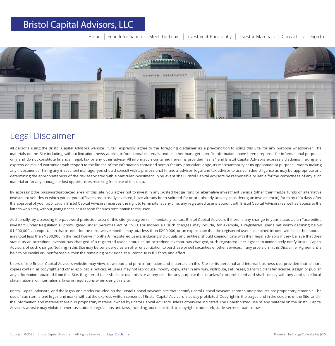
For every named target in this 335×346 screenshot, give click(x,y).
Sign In (317, 36)
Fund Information (124, 36)
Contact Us (293, 36)
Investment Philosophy (208, 36)
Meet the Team (165, 36)
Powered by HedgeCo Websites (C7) (300, 334)
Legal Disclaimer (119, 334)
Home (94, 36)
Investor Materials (257, 36)
